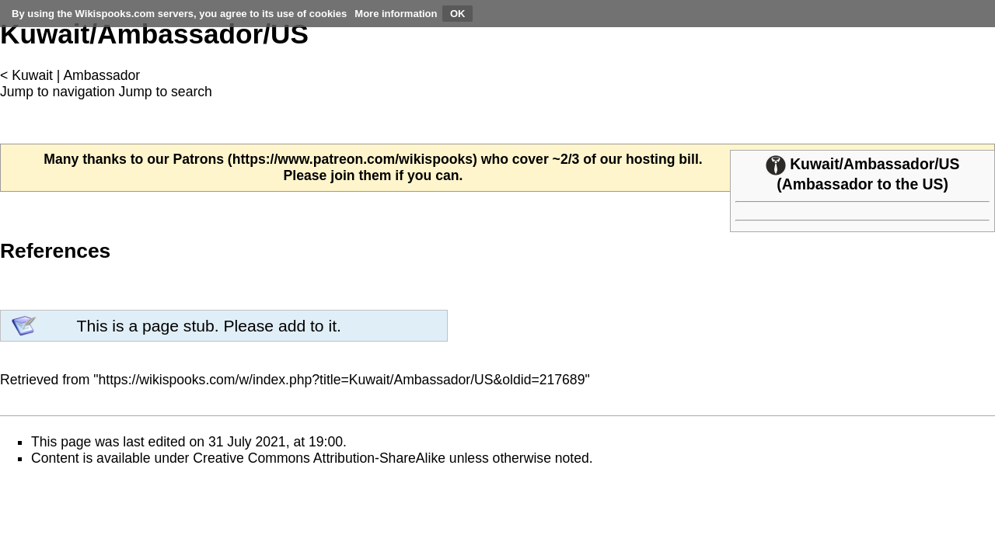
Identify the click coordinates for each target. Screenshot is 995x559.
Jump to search (165, 91)
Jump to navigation (57, 91)
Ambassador (101, 75)
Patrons (198, 159)
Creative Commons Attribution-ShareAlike (319, 458)
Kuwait (32, 75)
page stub (178, 326)
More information (395, 13)
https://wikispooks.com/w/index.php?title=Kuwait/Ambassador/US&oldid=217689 (342, 379)
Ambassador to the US (863, 184)
